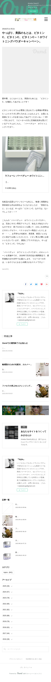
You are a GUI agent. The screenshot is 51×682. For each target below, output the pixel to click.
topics (8, 576)
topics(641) (5, 272)
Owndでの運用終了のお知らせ (15, 346)
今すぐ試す (33, 11)
